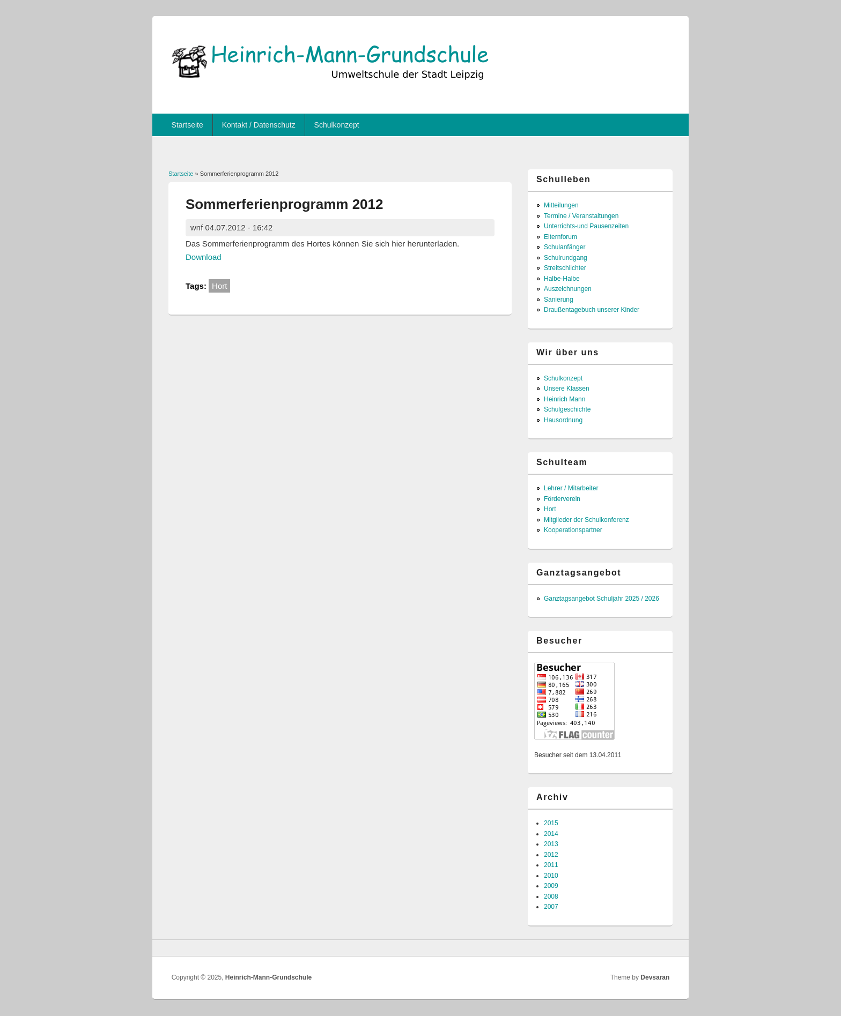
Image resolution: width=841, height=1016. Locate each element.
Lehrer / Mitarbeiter (571, 488)
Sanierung (558, 299)
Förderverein (562, 499)
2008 (551, 896)
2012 (551, 854)
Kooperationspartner (573, 530)
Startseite (187, 125)
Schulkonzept (336, 125)
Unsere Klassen (566, 388)
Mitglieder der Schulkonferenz (586, 520)
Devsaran (654, 977)
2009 (551, 886)
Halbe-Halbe (562, 278)
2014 (551, 834)
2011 (551, 865)
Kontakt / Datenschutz (259, 125)
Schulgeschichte (567, 409)
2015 (551, 823)
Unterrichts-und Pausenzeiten (586, 226)
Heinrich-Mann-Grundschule (268, 977)
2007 (551, 906)
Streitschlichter (565, 268)
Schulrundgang (565, 258)
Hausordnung (563, 420)
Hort (219, 285)
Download (204, 257)
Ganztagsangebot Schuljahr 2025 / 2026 (601, 598)
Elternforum (560, 237)
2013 (551, 844)
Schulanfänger (564, 247)
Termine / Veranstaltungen (581, 216)
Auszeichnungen (568, 289)
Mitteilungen (561, 205)
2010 (551, 875)
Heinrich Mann (564, 399)
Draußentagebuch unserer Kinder (591, 309)
